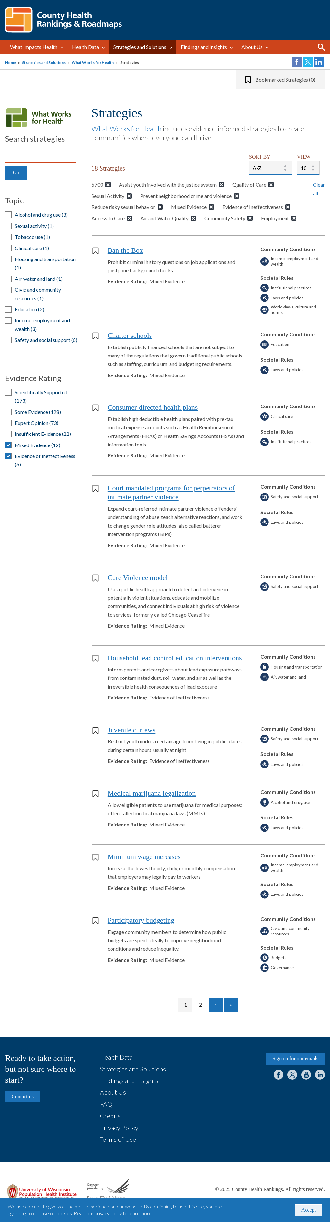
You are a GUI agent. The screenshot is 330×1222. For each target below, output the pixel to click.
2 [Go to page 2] (203, 1005)
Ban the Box (125, 250)
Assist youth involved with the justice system (168, 184)
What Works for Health (93, 62)
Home (10, 62)
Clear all (319, 188)
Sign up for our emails (295, 1058)
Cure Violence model (138, 577)
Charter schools (130, 335)
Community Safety (224, 218)
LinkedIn (320, 1075)
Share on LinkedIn (319, 62)
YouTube (306, 1075)
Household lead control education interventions (175, 658)
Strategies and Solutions (139, 47)
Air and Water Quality (165, 218)
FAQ (106, 1104)
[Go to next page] (216, 1005)
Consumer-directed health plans (153, 407)
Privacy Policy (119, 1127)
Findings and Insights (204, 47)
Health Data (85, 47)
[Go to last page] (231, 1005)
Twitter (292, 1075)
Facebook (278, 1075)
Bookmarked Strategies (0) (285, 79)
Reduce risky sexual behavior (123, 207)
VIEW (304, 157)
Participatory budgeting (141, 920)
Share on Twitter (308, 62)
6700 (97, 184)
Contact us (23, 1096)
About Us (252, 47)
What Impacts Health (33, 47)
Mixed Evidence (189, 207)
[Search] (40, 156)
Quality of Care (249, 184)
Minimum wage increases (144, 857)
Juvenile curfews (131, 730)
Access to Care (108, 218)
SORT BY (259, 157)
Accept (308, 1210)
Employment (275, 218)
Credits (110, 1115)
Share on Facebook (297, 62)
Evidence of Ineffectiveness (252, 207)
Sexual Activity (108, 196)
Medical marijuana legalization (152, 793)
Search (321, 47)
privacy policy (108, 1213)
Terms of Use (118, 1139)
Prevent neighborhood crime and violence (186, 196)
